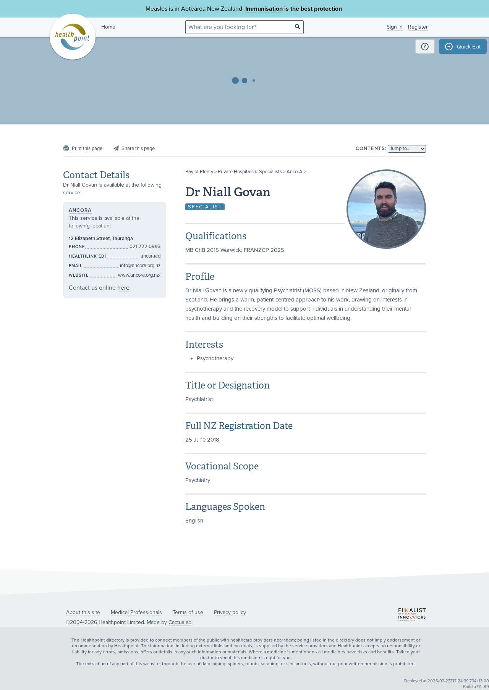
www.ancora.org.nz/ (139, 275)
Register (418, 27)
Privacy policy (230, 612)
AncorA (295, 172)
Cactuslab (179, 622)
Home (108, 27)
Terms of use (188, 612)
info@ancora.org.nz (140, 266)
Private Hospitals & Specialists (250, 172)
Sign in (395, 27)
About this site (83, 612)
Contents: (371, 148)
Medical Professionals (136, 612)
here (123, 288)
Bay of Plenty (199, 172)
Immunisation (264, 9)
